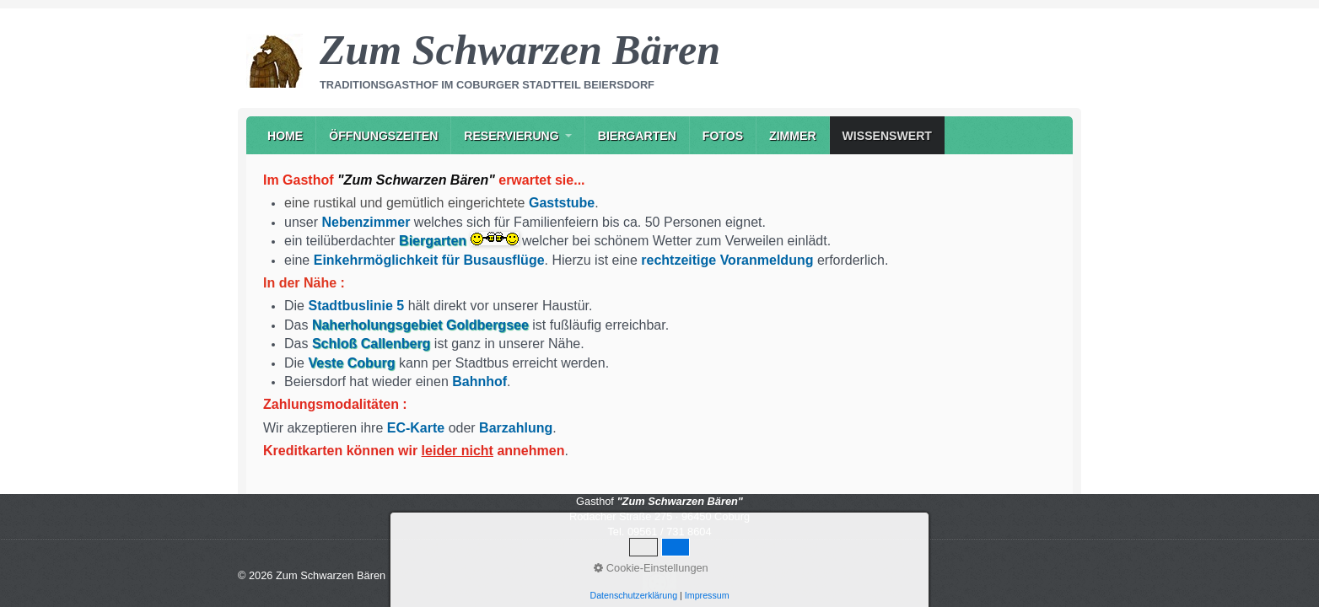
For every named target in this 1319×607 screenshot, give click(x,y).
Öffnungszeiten (383, 135)
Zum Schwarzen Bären (520, 49)
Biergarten (637, 135)
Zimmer (792, 135)
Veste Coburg (351, 363)
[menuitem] (285, 135)
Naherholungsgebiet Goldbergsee (420, 325)
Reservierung (511, 135)
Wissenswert (887, 135)
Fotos (723, 135)
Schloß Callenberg (371, 343)
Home (285, 135)
